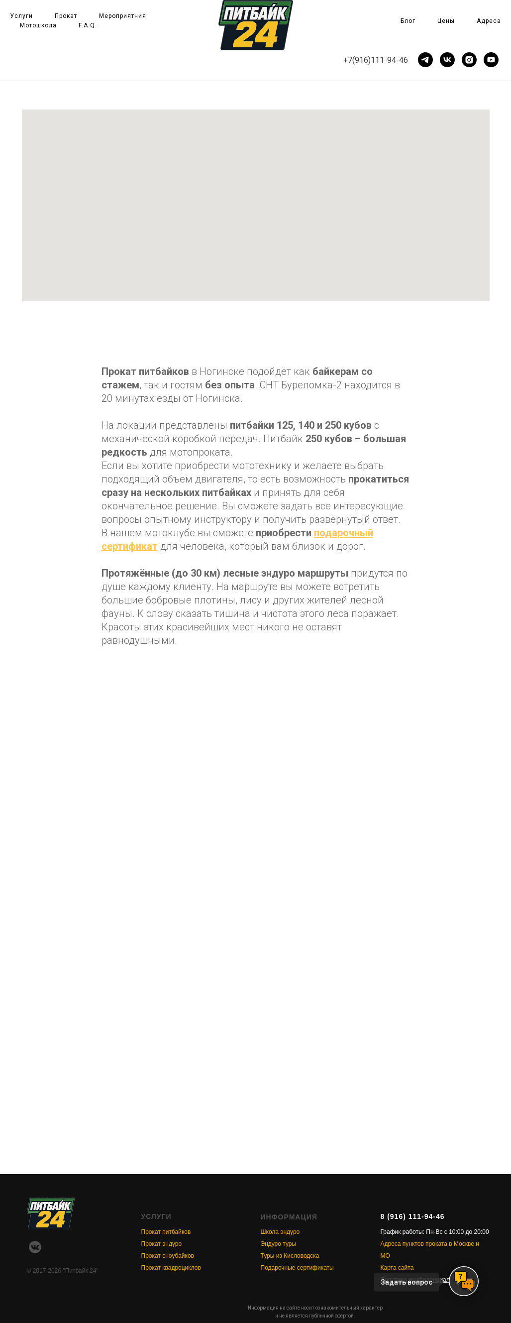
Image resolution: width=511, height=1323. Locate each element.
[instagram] (469, 59)
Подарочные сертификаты (297, 1267)
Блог (408, 20)
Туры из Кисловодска (290, 1255)
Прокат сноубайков (167, 1255)
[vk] (447, 59)
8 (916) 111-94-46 (413, 1216)
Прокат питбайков (166, 1231)
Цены (446, 20)
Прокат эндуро (161, 1243)
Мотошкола (38, 25)
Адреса (489, 20)
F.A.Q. (88, 25)
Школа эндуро (280, 1231)
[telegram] (425, 59)
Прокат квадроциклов (171, 1267)
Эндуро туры (279, 1243)
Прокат (66, 15)
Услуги (21, 15)
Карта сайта (397, 1267)
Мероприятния (122, 15)
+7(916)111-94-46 (375, 60)
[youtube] (491, 59)
